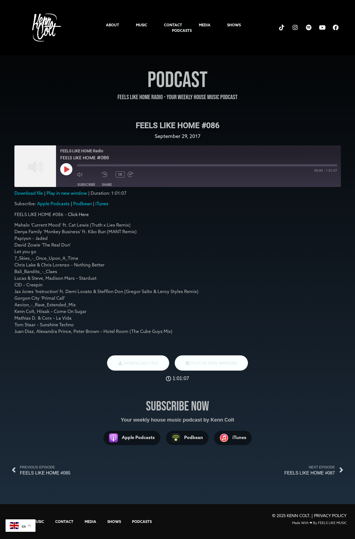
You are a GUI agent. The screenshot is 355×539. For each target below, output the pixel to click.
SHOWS (234, 25)
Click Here (78, 214)
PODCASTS (182, 30)
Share (107, 184)
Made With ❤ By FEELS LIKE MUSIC (319, 523)
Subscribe (86, 184)
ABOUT (112, 25)
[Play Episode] (66, 169)
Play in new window (67, 193)
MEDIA (205, 25)
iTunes (101, 203)
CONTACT (173, 25)
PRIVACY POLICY (330, 515)
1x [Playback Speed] (120, 174)
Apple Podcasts (53, 203)
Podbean (82, 203)
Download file (28, 193)
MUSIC (141, 25)
